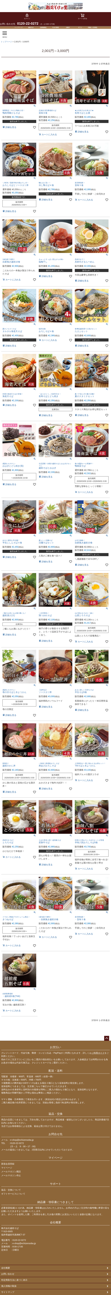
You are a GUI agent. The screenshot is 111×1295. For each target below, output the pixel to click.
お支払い (55, 1047)
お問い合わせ (7, 1274)
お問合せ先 (55, 1134)
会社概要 (55, 1222)
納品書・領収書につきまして (55, 1202)
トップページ (6, 42)
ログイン (27, 16)
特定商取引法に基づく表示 (14, 1280)
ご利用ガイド (97, 1053)
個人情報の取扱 (8, 1286)
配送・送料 (55, 1070)
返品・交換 (55, 1113)
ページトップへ (106, 1038)
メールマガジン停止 (11, 1175)
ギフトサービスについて (13, 1193)
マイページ (55, 1157)
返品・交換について (11, 1190)
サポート (55, 1183)
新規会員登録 (7, 1164)
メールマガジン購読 (11, 1171)
